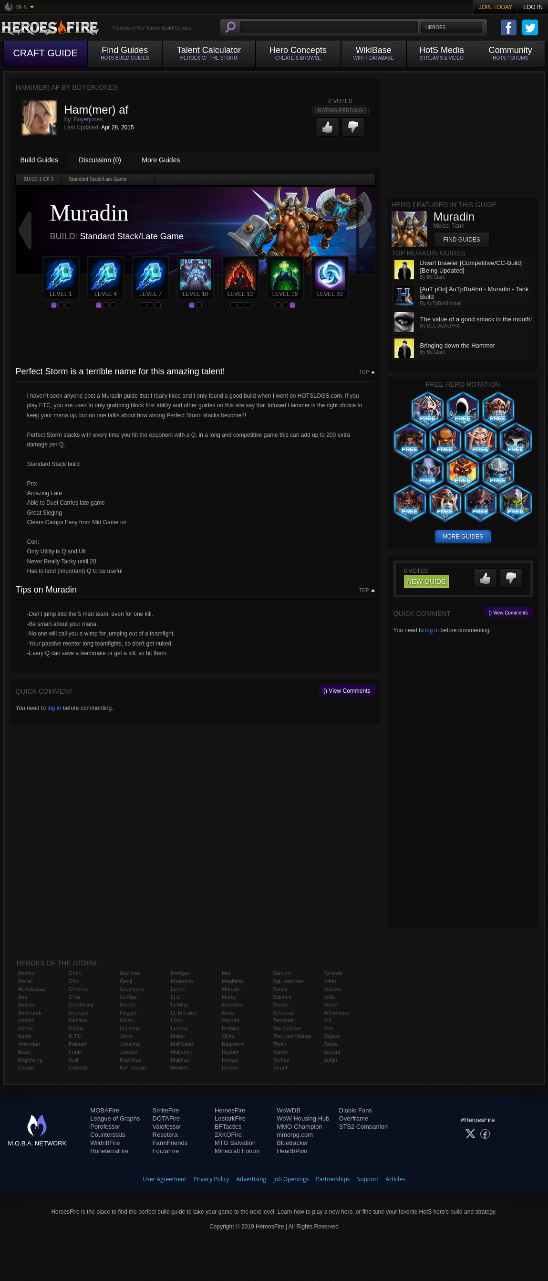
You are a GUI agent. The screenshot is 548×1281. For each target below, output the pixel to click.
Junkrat (128, 1052)
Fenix (75, 1052)
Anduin (26, 1004)
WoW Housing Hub (303, 1118)
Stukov (281, 1004)
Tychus (281, 1060)
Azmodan (29, 1044)
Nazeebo (232, 1004)
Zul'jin (330, 1060)
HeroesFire (230, 1110)
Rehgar (230, 1060)
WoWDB (288, 1110)
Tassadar (283, 1020)
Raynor (230, 1052)
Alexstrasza (31, 989)
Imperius (130, 1028)
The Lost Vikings (292, 1036)
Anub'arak (29, 1013)
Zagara (332, 1036)
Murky (229, 997)
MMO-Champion (299, 1126)
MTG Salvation (235, 1142)
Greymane (132, 989)
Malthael (181, 1060)
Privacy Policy (211, 1179)
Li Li (175, 997)
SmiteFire (166, 1110)
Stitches (282, 997)
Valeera (332, 989)
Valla (329, 997)
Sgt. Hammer (288, 981)
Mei (226, 973)
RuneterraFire (109, 1150)
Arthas (25, 1028)
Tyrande (333, 973)
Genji (126, 981)
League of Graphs (115, 1118)
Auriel (24, 1036)
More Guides (161, 160)
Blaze (24, 1052)
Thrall (279, 1044)
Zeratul (332, 1052)
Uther (330, 981)
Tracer (280, 1052)
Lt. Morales (183, 1013)
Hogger (128, 1013)
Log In (533, 7)
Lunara (179, 1028)
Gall (73, 1060)
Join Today (496, 7)
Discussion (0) (100, 160)
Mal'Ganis (182, 1044)
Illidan (127, 1020)
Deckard (78, 1013)
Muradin (231, 989)
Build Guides (39, 160)
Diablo (76, 1028)
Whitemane (337, 1013)
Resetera (165, 1134)
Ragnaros (233, 1044)
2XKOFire (228, 1134)
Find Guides (462, 239)
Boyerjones (88, 119)
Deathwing (81, 1004)
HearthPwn (292, 1150)
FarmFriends (170, 1142)
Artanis (26, 1020)
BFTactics (228, 1126)
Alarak (25, 981)
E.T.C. (76, 1036)
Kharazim (182, 981)
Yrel (328, 1028)
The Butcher (287, 1028)
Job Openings (291, 1179)
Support (368, 1179)
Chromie (79, 989)
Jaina (126, 1036)
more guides (463, 536)
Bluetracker (292, 1142)
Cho (73, 981)
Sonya (280, 989)
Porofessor (105, 1126)
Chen (75, 973)
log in (54, 708)
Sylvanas (283, 1013)
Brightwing (30, 1060)
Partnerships (333, 1179)
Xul (327, 1020)
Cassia (26, 1067)
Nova (228, 1013)
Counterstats (107, 1134)
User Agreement (164, 1179)
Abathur (27, 973)
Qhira (228, 1036)
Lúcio (177, 1020)
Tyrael (280, 1067)
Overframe (353, 1118)
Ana (23, 997)
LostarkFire (230, 1118)
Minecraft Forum (237, 1150)
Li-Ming (179, 1004)
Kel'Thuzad (133, 1067)
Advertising (252, 1179)
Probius (230, 1028)
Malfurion (181, 1052)
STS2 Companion (363, 1126)
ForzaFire (166, 1150)
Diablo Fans (355, 1110)
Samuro (282, 973)
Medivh (179, 1067)
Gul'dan (129, 997)
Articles (395, 1179)
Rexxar (230, 1067)
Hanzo (127, 1004)
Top (364, 372)
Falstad (77, 1044)
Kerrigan (181, 973)
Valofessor (167, 1126)
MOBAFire (104, 1110)
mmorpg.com (295, 1134)
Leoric (178, 989)
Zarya (330, 1044)
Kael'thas (130, 1060)
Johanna (130, 1044)
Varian (331, 1004)
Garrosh (78, 1067)
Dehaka (78, 1020)
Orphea (230, 1020)
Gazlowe (130, 973)
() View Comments (346, 691)
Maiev (178, 1036)
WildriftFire (105, 1142)
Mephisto (232, 981)
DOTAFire (166, 1118)
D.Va (74, 997)
